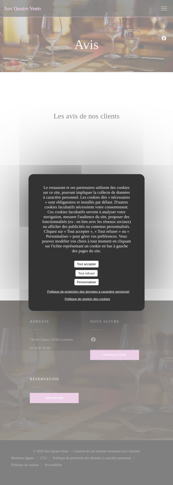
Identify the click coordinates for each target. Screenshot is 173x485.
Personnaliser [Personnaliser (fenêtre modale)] (86, 282)
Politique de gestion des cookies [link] (87, 299)
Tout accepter (86, 264)
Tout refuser (86, 273)
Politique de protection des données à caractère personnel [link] (88, 291)
